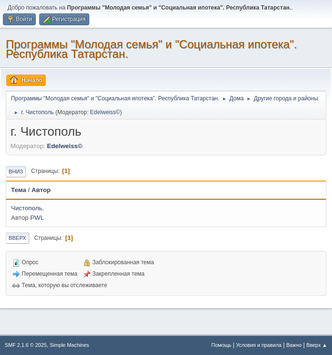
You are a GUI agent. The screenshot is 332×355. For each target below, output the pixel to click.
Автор (41, 190)
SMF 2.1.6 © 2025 (26, 345)
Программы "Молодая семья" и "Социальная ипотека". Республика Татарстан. (151, 49)
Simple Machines (69, 345)
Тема (18, 190)
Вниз (16, 171)
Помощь (222, 345)
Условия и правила (258, 345)
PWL (37, 217)
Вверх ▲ (316, 345)
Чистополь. (27, 208)
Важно (293, 345)
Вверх (17, 238)
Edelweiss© (105, 112)
